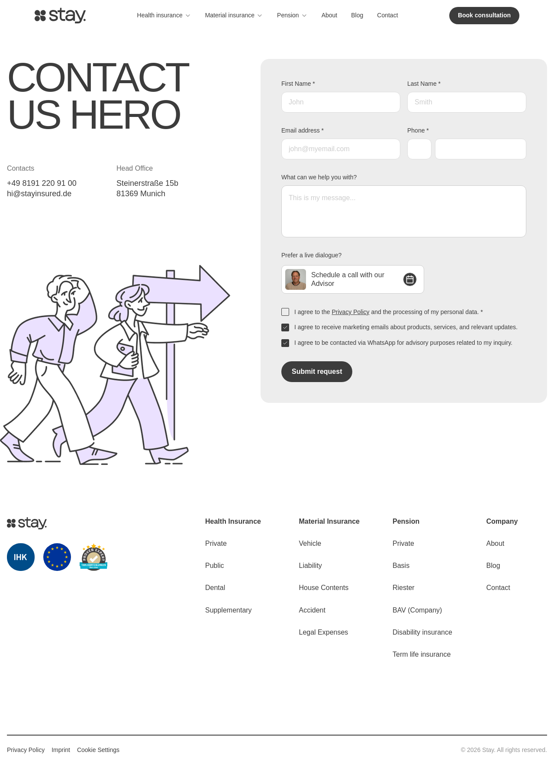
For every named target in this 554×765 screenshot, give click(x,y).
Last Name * (424, 83)
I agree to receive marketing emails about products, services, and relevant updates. (406, 327)
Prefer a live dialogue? (311, 255)
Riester (404, 587)
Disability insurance (422, 632)
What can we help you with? (319, 177)
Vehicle (310, 543)
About (330, 15)
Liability (310, 565)
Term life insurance (422, 654)
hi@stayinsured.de (39, 193)
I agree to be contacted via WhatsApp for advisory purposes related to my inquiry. (403, 342)
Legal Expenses (323, 632)
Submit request (317, 371)
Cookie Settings (98, 749)
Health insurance (164, 15)
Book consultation (484, 15)
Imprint (61, 749)
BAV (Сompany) (417, 610)
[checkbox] (285, 312)
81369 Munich (140, 193)
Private (216, 543)
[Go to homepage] (60, 15)
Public (214, 565)
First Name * (298, 83)
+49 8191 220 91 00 (42, 183)
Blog (357, 15)
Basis (401, 565)
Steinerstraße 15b (147, 183)
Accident (312, 610)
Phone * (418, 130)
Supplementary (228, 610)
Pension (292, 15)
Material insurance (234, 15)
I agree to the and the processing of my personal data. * (388, 311)
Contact (387, 15)
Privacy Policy (350, 311)
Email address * (302, 130)
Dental (215, 587)
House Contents (324, 587)
